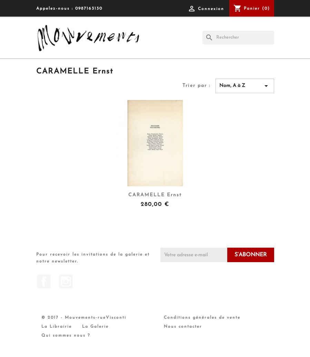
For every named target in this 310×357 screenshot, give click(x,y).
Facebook (44, 281)
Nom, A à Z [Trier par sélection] (244, 86)
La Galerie (95, 327)
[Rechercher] (238, 37)
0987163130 (88, 9)
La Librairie (56, 327)
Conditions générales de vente (202, 318)
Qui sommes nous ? (65, 336)
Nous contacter (183, 327)
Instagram (66, 281)
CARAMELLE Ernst (155, 195)
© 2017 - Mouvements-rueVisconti (83, 318)
